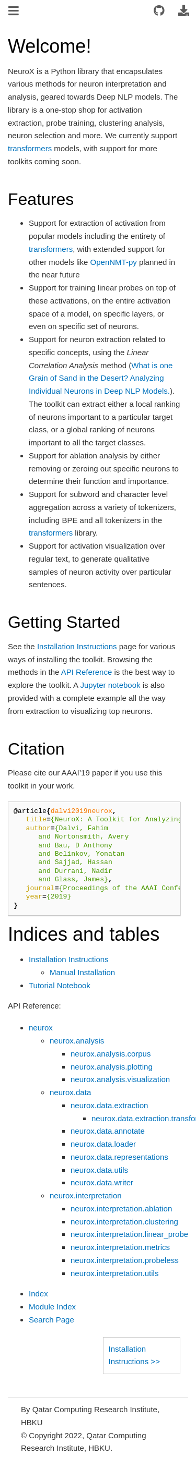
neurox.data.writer (102, 1182)
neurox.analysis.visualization (120, 1079)
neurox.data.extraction (109, 1105)
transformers (30, 148)
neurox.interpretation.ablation (121, 1208)
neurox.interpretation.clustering (124, 1221)
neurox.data (70, 1092)
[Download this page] (183, 11)
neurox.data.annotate (108, 1130)
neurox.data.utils (99, 1170)
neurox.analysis (77, 1040)
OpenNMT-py (113, 262)
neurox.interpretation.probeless (125, 1260)
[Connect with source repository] (159, 11)
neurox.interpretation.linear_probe (129, 1234)
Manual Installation (82, 972)
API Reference (86, 671)
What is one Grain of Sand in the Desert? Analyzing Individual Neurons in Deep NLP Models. (100, 378)
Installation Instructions (69, 959)
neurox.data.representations (119, 1156)
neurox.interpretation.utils (114, 1273)
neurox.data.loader (103, 1143)
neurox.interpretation (86, 1195)
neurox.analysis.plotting (112, 1066)
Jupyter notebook (110, 685)
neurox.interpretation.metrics (120, 1247)
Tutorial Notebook (59, 985)
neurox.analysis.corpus (111, 1053)
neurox (41, 1027)
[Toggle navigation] (14, 12)
